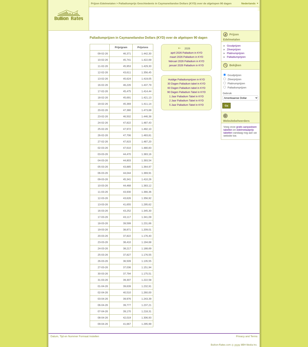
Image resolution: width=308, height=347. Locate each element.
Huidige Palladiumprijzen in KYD (186, 79)
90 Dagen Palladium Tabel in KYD (186, 92)
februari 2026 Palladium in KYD (186, 61)
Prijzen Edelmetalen (103, 3)
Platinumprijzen (235, 53)
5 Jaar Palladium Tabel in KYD (186, 104)
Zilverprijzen (234, 49)
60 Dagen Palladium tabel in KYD (186, 87)
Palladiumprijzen (236, 56)
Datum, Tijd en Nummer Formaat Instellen (74, 336)
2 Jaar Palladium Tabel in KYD (186, 100)
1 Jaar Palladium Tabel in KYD (186, 96)
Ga (226, 105)
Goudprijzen (234, 45)
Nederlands (248, 3)
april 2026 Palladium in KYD (186, 52)
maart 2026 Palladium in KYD (186, 56)
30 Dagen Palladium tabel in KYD (186, 83)
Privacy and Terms (247, 336)
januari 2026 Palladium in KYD (186, 65)
